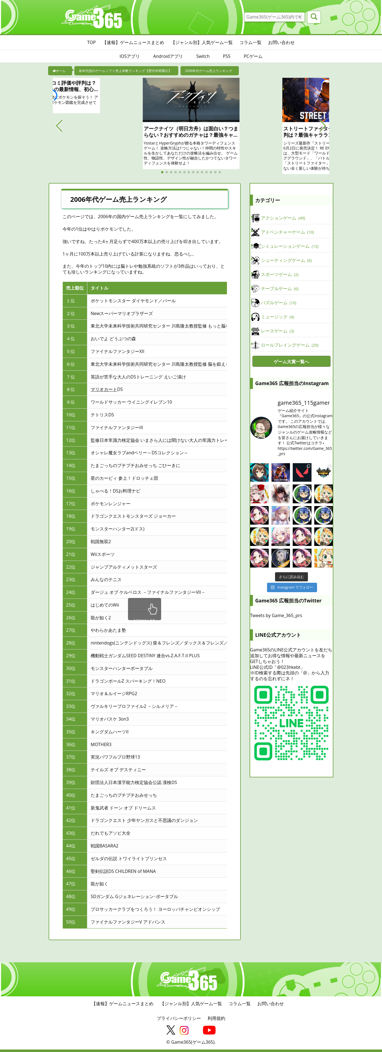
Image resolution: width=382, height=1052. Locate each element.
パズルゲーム (278, 303)
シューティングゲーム (286, 260)
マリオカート (104, 389)
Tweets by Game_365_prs (276, 615)
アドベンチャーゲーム (287, 232)
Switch (203, 56)
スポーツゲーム (280, 274)
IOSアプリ (129, 56)
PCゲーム (253, 56)
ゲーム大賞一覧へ (291, 362)
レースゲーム (277, 331)
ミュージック (277, 317)
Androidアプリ (168, 56)
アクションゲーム (283, 218)
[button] (59, 126)
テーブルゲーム (280, 289)
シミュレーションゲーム (289, 246)
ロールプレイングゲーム (289, 345)
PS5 (227, 56)
